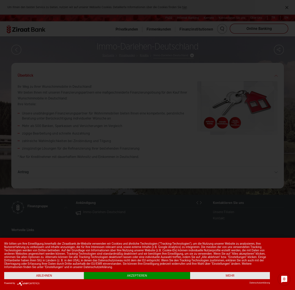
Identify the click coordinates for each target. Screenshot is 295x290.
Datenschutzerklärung (260, 283)
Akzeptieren (137, 275)
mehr (230, 275)
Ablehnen (44, 275)
